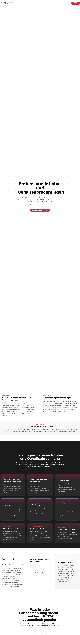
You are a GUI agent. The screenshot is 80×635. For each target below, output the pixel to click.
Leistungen (20, 3)
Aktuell (47, 3)
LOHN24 (59, 3)
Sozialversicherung (10, 515)
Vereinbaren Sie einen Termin (40, 210)
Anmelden (66, 3)
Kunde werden (76, 3)
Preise (52, 3)
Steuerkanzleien (39, 3)
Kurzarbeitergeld (47, 466)
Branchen (29, 3)
